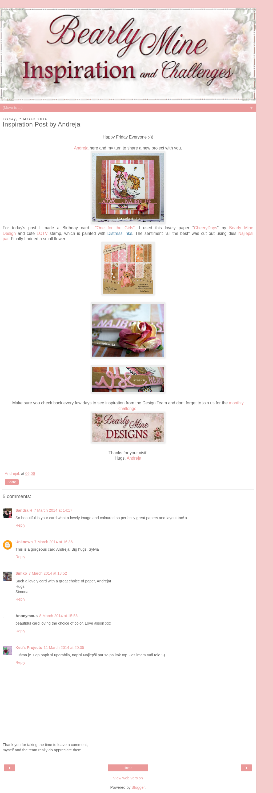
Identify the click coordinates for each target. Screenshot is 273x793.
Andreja (81, 148)
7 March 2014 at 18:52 (48, 573)
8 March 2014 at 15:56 (58, 616)
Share (11, 482)
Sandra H (23, 510)
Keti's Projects (28, 647)
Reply (20, 525)
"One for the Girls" (115, 228)
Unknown (24, 542)
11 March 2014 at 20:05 (63, 647)
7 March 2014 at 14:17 (53, 510)
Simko (21, 573)
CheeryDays (205, 228)
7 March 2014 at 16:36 (53, 542)
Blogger (138, 787)
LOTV (42, 233)
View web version (128, 778)
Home (128, 768)
